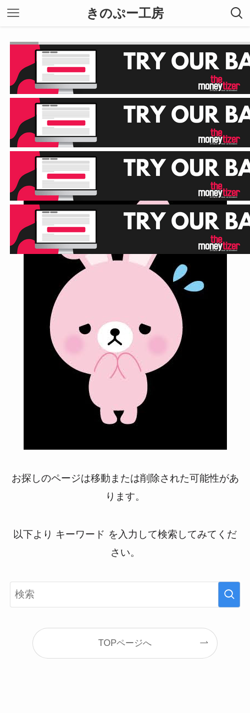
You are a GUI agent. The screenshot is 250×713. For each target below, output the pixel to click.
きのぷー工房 (125, 13)
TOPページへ (125, 643)
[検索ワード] (125, 594)
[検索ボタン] (237, 13)
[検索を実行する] (229, 594)
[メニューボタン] (13, 13)
